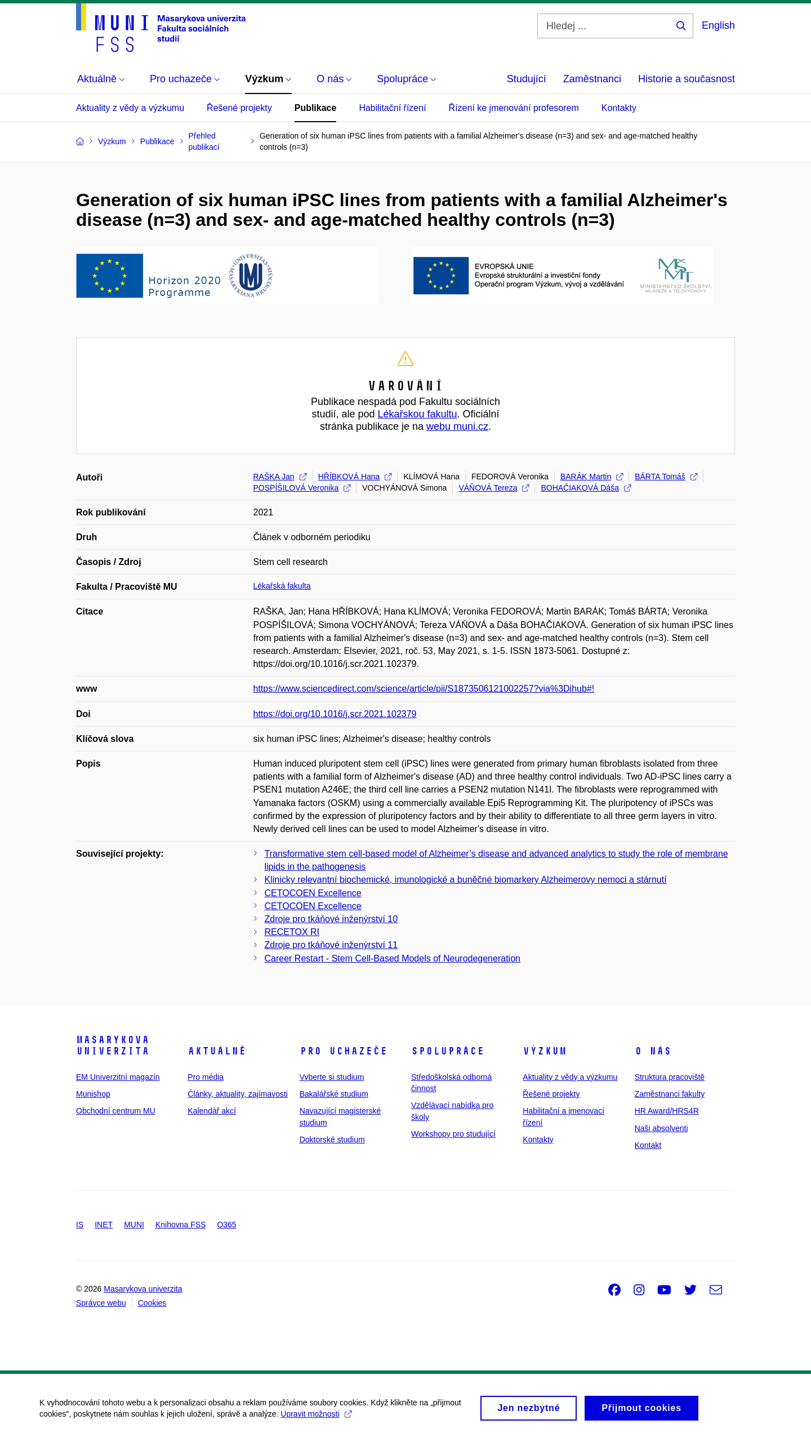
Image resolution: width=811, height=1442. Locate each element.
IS (79, 1224)
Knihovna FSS (180, 1224)
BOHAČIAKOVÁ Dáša (586, 487)
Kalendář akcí (212, 1110)
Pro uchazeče (343, 1051)
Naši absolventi (661, 1128)
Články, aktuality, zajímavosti (238, 1093)
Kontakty (618, 108)
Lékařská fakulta (282, 585)
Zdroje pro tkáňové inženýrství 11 (331, 945)
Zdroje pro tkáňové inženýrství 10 (331, 919)
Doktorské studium (332, 1139)
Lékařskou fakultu (417, 414)
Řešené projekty (239, 108)
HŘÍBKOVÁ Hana (355, 476)
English (718, 25)
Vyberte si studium (332, 1077)
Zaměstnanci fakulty (670, 1093)
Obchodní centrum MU (115, 1110)
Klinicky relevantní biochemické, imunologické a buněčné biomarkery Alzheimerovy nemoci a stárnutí (466, 879)
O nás (653, 1051)
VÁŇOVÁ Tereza (493, 487)
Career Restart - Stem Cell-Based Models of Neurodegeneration (392, 958)
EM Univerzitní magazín (118, 1077)
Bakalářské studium (334, 1093)
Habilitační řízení (392, 108)
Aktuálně (217, 1051)
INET (104, 1224)
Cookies (152, 1302)
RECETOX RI (292, 932)
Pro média (206, 1077)
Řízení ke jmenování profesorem (514, 108)
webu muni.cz (457, 426)
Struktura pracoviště (670, 1077)
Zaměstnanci (592, 78)
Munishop (93, 1093)
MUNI (134, 1224)
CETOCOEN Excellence (313, 893)
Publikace (316, 108)
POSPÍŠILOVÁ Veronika (302, 487)
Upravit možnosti (315, 1417)
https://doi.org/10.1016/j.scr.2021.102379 (335, 714)
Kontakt (648, 1145)
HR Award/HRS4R (667, 1110)
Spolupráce (447, 1051)
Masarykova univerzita (112, 1045)
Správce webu (101, 1302)
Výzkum (545, 1051)
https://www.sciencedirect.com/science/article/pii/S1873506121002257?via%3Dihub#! (424, 688)
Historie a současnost (686, 78)
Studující (526, 78)
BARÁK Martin (591, 476)
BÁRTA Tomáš (666, 476)
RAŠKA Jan (279, 476)
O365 (226, 1224)
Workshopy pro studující (453, 1133)
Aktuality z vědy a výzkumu (130, 108)
